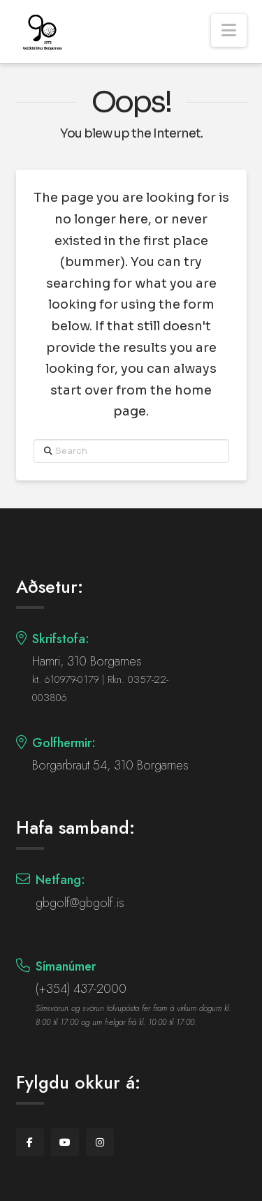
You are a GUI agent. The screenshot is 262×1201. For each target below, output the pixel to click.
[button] (229, 30)
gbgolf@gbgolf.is (80, 903)
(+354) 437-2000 (81, 989)
